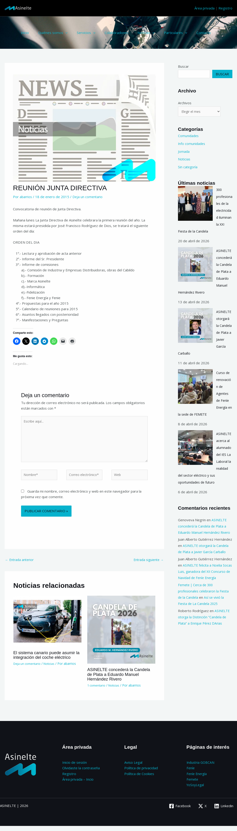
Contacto (188, 32)
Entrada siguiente (147, 564)
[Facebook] (179, 811)
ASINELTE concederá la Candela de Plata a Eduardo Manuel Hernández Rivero (116, 679)
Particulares (163, 32)
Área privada (204, 8)
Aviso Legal (133, 767)
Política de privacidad (141, 773)
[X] (202, 811)
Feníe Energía (197, 778)
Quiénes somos (49, 32)
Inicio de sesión (74, 767)
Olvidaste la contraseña (81, 773)
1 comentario (97, 690)
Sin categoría (188, 167)
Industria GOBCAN (201, 767)
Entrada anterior (20, 564)
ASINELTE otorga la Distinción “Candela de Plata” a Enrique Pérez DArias (204, 630)
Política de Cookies (139, 778)
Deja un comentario (88, 196)
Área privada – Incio (78, 784)
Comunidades (189, 136)
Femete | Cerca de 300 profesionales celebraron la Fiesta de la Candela (205, 604)
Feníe (191, 773)
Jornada (184, 152)
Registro (225, 8)
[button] (62, 32)
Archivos (184, 103)
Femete (193, 784)
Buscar (183, 66)
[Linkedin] (224, 811)
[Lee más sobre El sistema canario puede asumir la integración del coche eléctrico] (47, 626)
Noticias (135, 32)
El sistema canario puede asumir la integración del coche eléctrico (47, 660)
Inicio (24, 32)
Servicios (80, 32)
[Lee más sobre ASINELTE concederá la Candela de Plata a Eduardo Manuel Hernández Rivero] (121, 634)
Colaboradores (108, 32)
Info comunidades (192, 144)
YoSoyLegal (196, 790)
